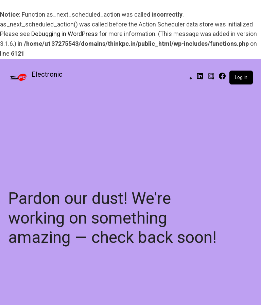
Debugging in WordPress (64, 33)
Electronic (47, 74)
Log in (241, 77)
